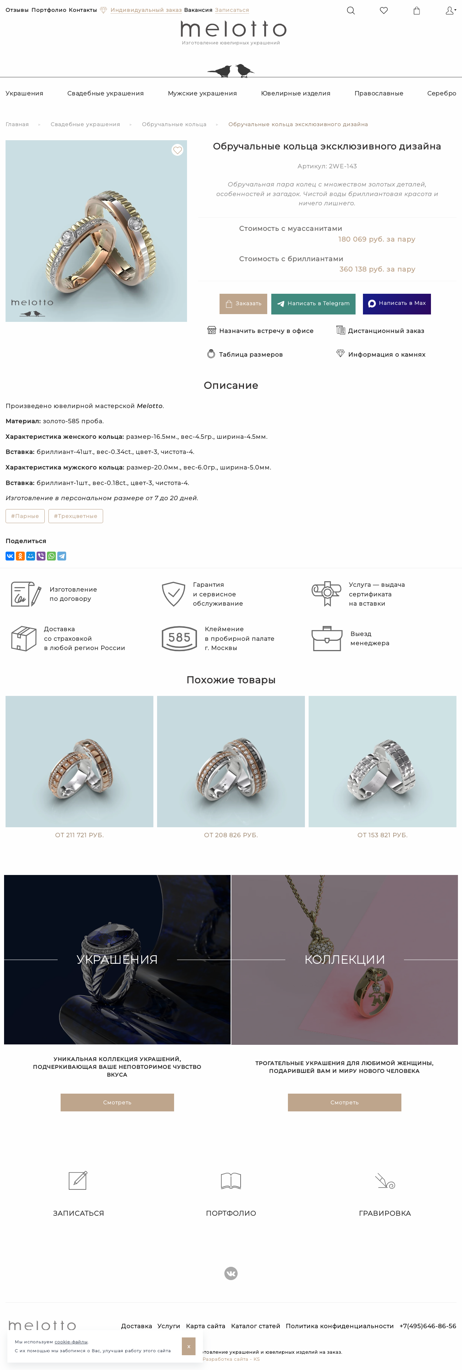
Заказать (243, 304)
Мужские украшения (202, 93)
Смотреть (117, 1104)
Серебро (441, 93)
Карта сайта (205, 1326)
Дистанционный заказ (380, 330)
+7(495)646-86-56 (428, 1326)
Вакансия (198, 10)
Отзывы (17, 10)
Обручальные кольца (174, 124)
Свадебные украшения (105, 93)
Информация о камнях (380, 354)
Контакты (83, 10)
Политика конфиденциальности (340, 1326)
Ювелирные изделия (296, 93)
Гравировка (385, 1194)
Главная (17, 124)
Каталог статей (256, 1326)
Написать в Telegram (313, 304)
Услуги (168, 1326)
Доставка (136, 1326)
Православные (379, 93)
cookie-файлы (71, 1341)
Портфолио (49, 10)
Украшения (25, 93)
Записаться (77, 1194)
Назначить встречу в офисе (260, 330)
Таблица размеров (245, 354)
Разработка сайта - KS (231, 1359)
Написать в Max (397, 303)
